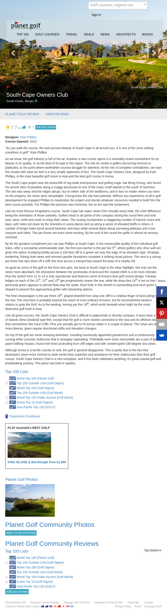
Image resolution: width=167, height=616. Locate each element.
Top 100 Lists (16, 372)
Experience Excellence (22, 416)
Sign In (96, 15)
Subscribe (133, 602)
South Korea (14, 101)
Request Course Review (45, 602)
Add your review (45, 127)
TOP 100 (23, 34)
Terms (137, 606)
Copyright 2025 (153, 606)
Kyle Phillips (28, 137)
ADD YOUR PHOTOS (21, 533)
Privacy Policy (123, 606)
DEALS (89, 34)
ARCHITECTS (125, 34)
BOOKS (147, 34)
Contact (148, 602)
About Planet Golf (15, 602)
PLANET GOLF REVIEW (22, 114)
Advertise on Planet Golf (108, 602)
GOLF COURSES (47, 34)
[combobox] (117, 5)
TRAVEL (71, 34)
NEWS (105, 34)
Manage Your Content (76, 602)
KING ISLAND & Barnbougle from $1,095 (37, 462)
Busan (29, 101)
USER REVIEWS (57, 114)
